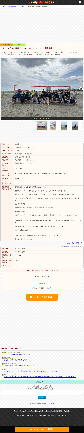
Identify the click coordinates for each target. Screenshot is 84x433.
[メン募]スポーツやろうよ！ (42, 2)
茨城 (22, 6)
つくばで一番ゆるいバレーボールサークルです (20, 354)
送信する (42, 397)
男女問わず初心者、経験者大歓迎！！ (17, 360)
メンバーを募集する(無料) (53, 411)
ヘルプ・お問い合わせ (35, 411)
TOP (2, 6)
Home (16, 411)
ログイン (80, 3)
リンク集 (23, 411)
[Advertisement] (42, 25)
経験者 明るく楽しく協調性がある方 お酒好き (21, 365)
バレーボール (12, 6)
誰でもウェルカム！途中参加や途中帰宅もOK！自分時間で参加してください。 (31, 371)
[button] (80, 89)
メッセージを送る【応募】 (42, 297)
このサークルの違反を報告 (73, 243)
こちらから (50, 403)
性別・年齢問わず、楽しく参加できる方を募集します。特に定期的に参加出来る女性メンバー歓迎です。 (40, 377)
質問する (42, 283)
